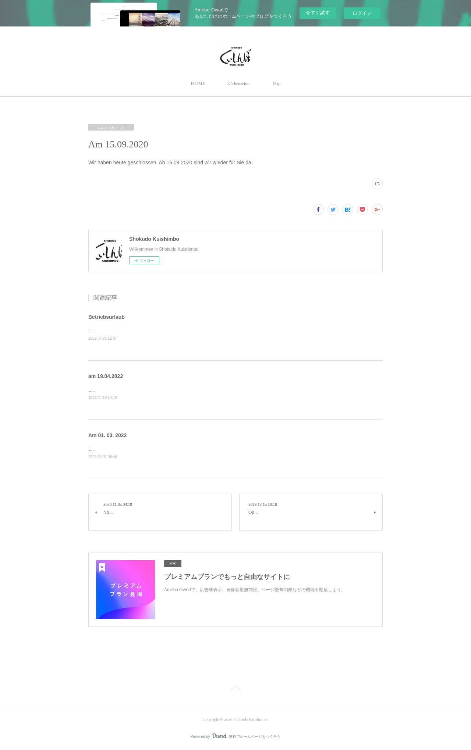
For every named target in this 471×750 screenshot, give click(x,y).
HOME (198, 83)
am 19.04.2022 (105, 376)
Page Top (235, 691)
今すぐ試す (318, 12)
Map (276, 83)
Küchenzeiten (239, 83)
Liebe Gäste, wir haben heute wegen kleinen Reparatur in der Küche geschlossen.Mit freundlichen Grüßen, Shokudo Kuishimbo (213, 390)
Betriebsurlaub (106, 317)
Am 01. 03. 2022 (107, 436)
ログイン (362, 13)
